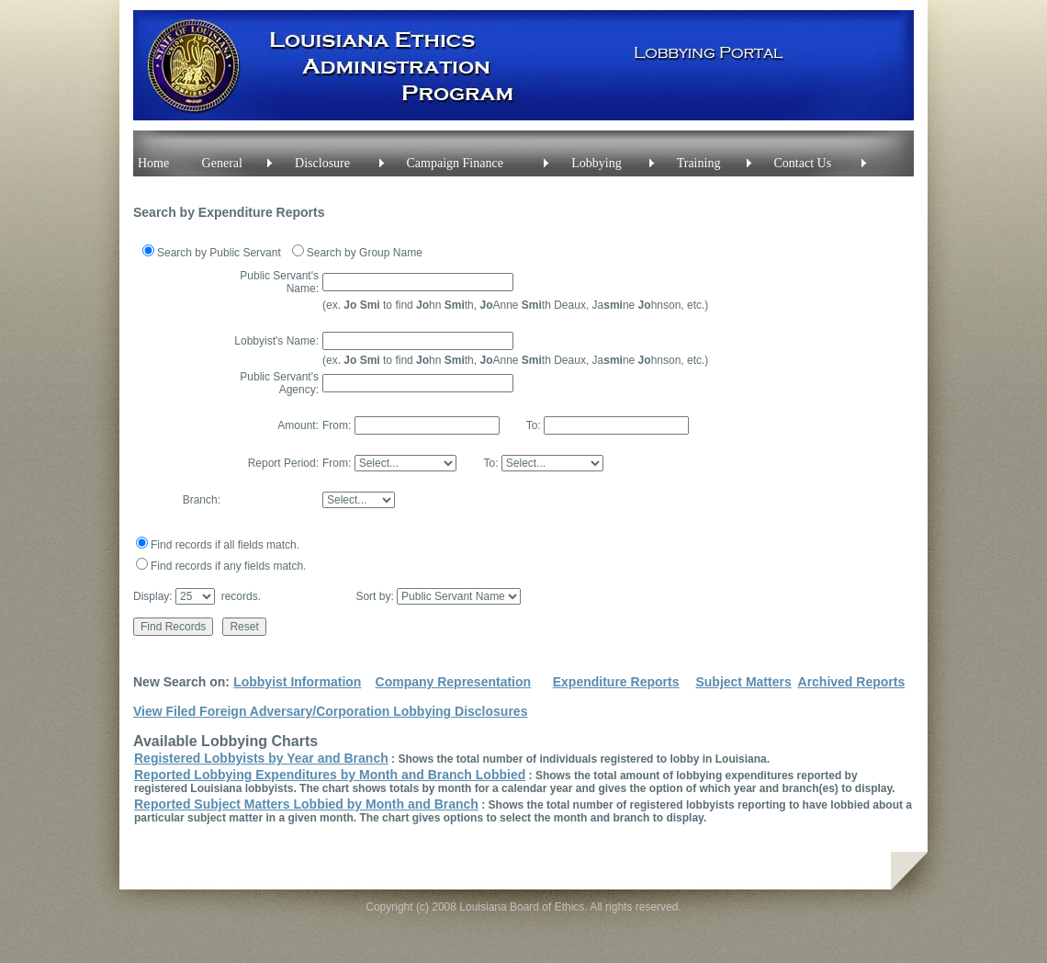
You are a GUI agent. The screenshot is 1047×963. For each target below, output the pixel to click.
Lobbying (596, 163)
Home (153, 163)
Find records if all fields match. (225, 544)
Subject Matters (743, 681)
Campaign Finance (455, 163)
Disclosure (322, 163)
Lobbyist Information (297, 681)
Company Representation (454, 681)
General (222, 163)
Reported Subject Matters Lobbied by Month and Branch (306, 804)
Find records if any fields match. (228, 566)
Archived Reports (852, 681)
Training (699, 163)
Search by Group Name (364, 252)
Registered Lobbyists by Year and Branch (261, 758)
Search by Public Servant (219, 252)
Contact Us (803, 163)
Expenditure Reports (616, 681)
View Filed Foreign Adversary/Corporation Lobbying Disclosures (330, 711)
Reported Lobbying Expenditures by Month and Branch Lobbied (329, 774)
